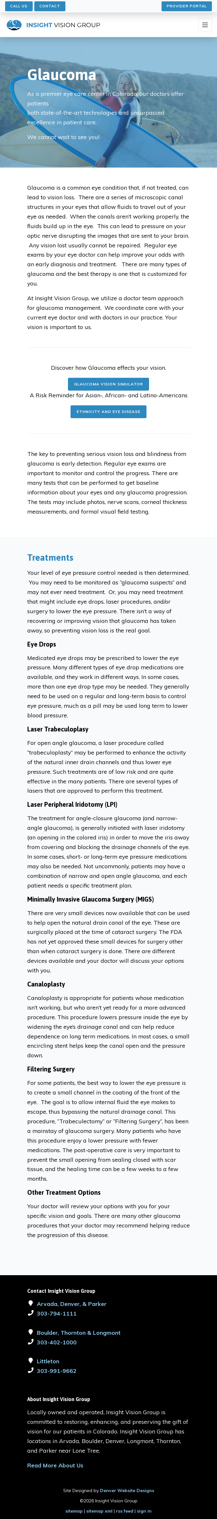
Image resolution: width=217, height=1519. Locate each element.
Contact (49, 6)
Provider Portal (187, 6)
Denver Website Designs (127, 1490)
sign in (144, 1511)
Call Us (19, 6)
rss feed (124, 1511)
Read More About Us (55, 1465)
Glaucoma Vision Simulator (108, 384)
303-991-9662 (57, 1370)
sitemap (74, 1511)
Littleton (48, 1361)
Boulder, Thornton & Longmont (79, 1332)
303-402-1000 (57, 1342)
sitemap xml (99, 1511)
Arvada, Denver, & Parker (71, 1303)
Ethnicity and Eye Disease (108, 411)
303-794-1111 (57, 1313)
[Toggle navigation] (205, 24)
